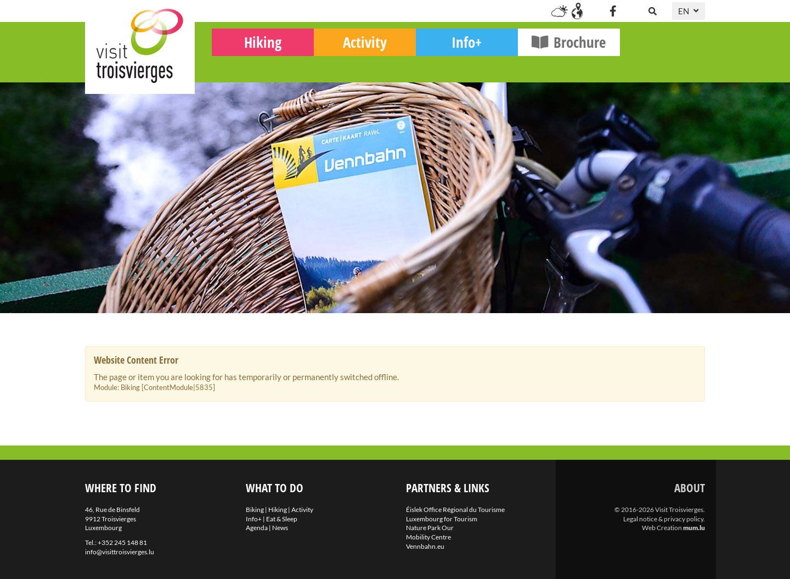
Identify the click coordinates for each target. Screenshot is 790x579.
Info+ (552, 66)
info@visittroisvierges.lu (119, 552)
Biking (246, 63)
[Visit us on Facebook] (613, 11)
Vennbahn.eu (425, 546)
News (280, 528)
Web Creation (662, 528)
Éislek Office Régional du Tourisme (455, 509)
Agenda (257, 528)
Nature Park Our (430, 528)
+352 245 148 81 (122, 542)
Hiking (347, 66)
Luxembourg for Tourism (441, 519)
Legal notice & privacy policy (663, 519)
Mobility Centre (428, 537)
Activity (450, 66)
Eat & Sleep (281, 519)
